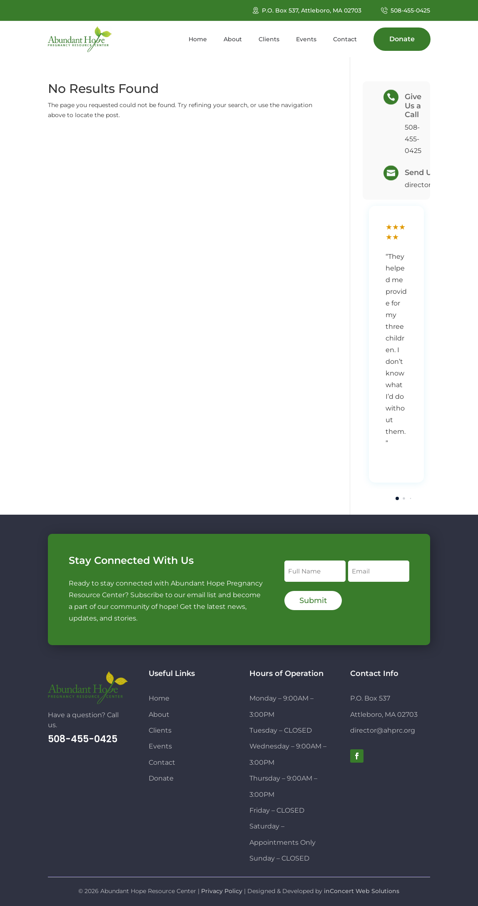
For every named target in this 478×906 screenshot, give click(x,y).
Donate (161, 778)
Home (159, 698)
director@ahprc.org (382, 730)
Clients (160, 730)
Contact (162, 762)
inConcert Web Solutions (361, 891)
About (159, 714)
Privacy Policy (221, 891)
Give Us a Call (413, 105)
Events (160, 746)
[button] (397, 498)
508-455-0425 (410, 10)
